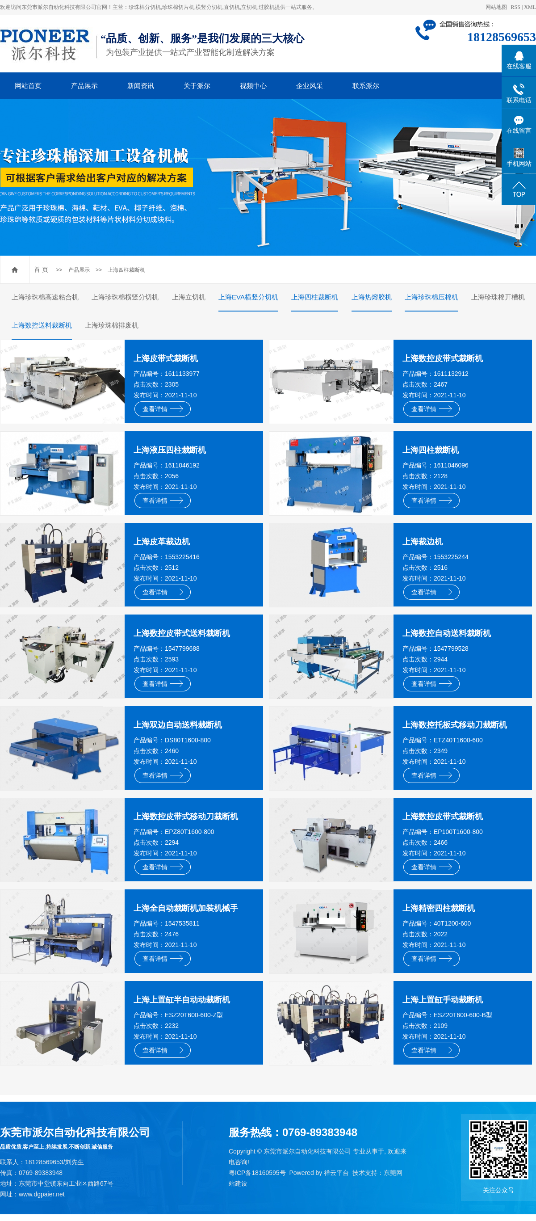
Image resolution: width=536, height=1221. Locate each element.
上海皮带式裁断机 (166, 358)
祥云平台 (336, 1172)
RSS (515, 7)
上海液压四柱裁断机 (170, 450)
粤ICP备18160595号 (257, 1172)
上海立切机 (188, 297)
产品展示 (84, 85)
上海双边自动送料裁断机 (178, 724)
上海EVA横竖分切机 (248, 297)
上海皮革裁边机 (162, 541)
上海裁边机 (422, 541)
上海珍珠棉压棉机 (431, 297)
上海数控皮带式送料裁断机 (182, 633)
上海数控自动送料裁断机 (446, 633)
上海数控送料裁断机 (42, 325)
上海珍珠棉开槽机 (498, 297)
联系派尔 (365, 85)
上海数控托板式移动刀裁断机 (454, 724)
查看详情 (162, 409)
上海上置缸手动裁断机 (442, 999)
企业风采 (309, 85)
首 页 (41, 269)
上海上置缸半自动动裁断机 (182, 999)
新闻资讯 (140, 85)
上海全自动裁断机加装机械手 (186, 908)
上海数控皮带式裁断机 (442, 358)
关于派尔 (197, 85)
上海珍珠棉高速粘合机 (45, 297)
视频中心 (253, 85)
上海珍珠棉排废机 (111, 325)
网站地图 (496, 7)
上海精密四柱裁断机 (438, 908)
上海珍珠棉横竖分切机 (125, 297)
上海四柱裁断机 (126, 270)
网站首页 (28, 85)
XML (530, 7)
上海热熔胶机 (372, 297)
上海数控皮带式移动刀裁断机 (186, 816)
